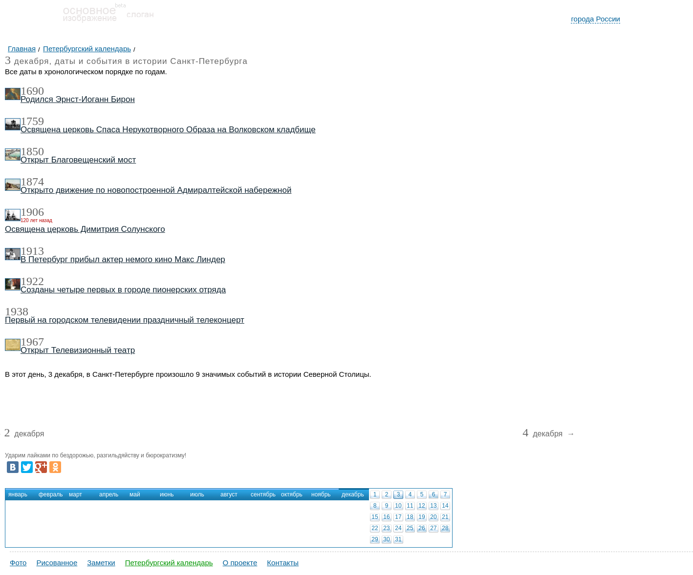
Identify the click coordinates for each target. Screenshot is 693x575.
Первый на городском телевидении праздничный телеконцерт (124, 320)
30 (386, 539)
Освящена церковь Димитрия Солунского (85, 229)
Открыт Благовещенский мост (78, 159)
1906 (32, 211)
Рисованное (56, 562)
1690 (32, 90)
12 (421, 505)
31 (398, 539)
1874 (32, 181)
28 (445, 528)
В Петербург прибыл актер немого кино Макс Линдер (123, 259)
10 (398, 505)
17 (398, 516)
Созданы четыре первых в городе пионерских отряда (123, 289)
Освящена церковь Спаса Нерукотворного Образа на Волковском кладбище (168, 129)
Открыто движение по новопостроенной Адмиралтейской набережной (156, 190)
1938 (16, 311)
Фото (18, 562)
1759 (32, 121)
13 (433, 505)
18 (410, 516)
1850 (32, 151)
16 (386, 516)
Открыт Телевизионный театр (78, 350)
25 (410, 528)
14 (445, 505)
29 (374, 539)
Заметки (101, 562)
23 (386, 528)
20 (433, 516)
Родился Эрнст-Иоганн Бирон (78, 99)
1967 (32, 341)
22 (374, 528)
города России (595, 19)
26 (421, 528)
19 (421, 516)
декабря (24, 434)
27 (433, 528)
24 (398, 528)
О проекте (240, 562)
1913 (32, 251)
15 (374, 516)
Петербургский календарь (169, 562)
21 (445, 516)
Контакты (283, 562)
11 (410, 505)
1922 (32, 281)
